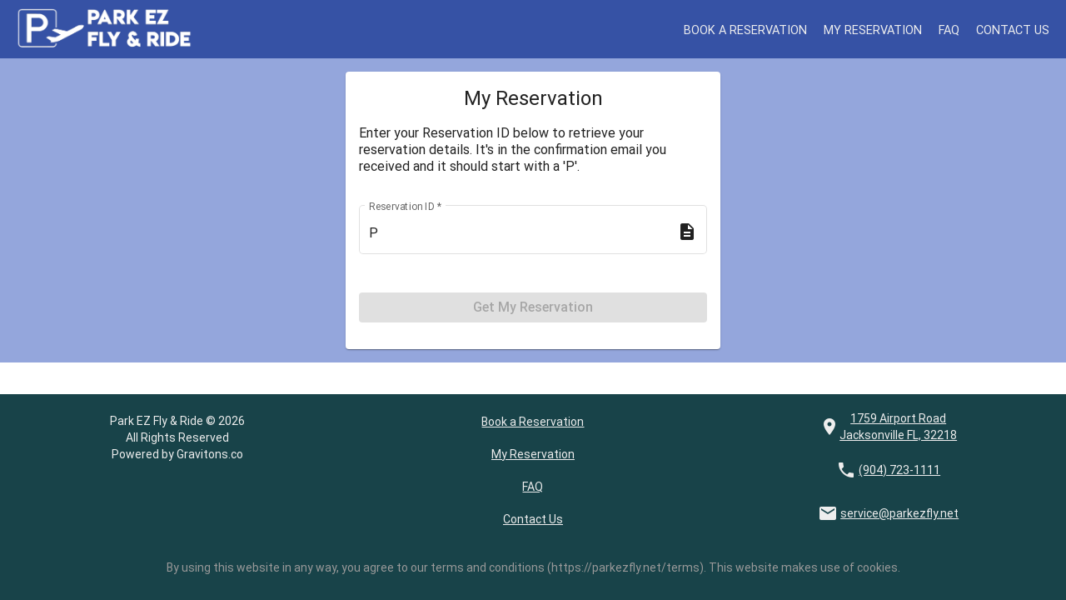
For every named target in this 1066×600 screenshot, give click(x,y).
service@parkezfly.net (899, 513)
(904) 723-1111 (899, 470)
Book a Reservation (752, 29)
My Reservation (876, 29)
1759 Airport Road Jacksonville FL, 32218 (898, 427)
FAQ (950, 29)
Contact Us (1013, 29)
